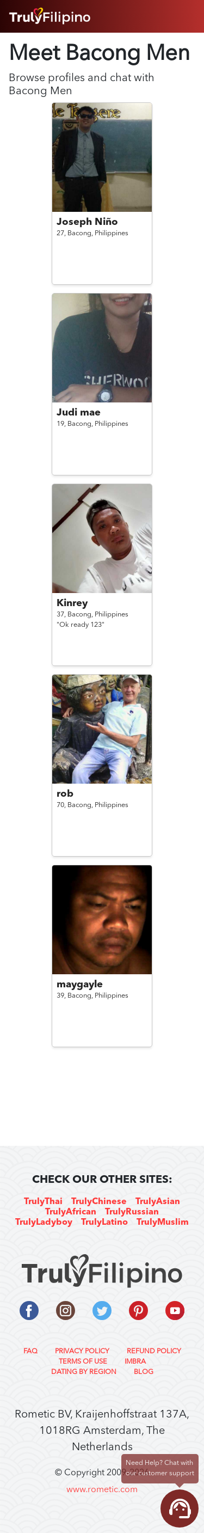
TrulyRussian (132, 1212)
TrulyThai (43, 1202)
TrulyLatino (104, 1222)
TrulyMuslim (163, 1222)
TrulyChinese (99, 1202)
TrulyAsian (157, 1202)
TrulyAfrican (70, 1212)
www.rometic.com (102, 1490)
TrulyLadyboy (43, 1222)
